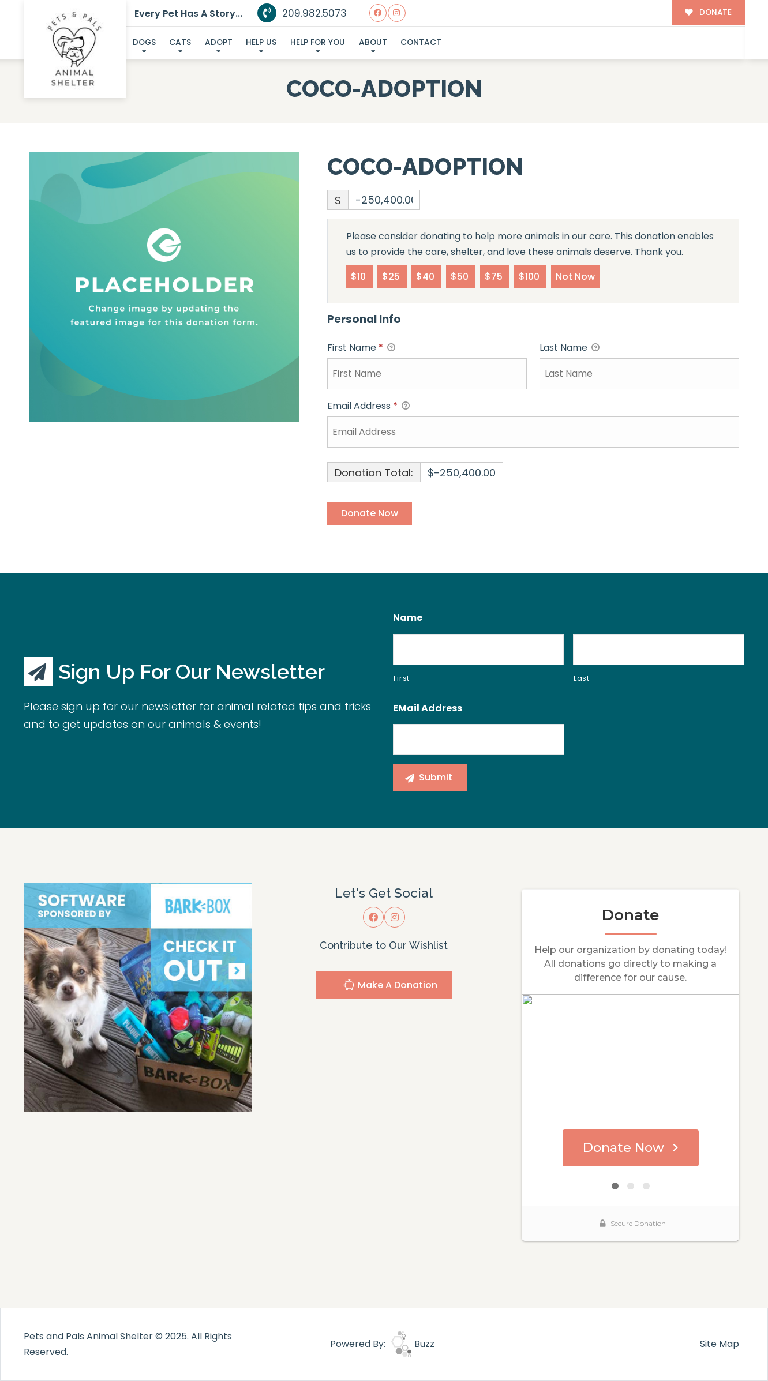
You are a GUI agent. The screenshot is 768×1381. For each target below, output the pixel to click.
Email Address (368, 406)
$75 (495, 276)
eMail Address (427, 709)
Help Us (261, 42)
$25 (392, 276)
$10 (359, 276)
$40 (426, 276)
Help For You (317, 42)
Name (407, 618)
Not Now (575, 276)
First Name (361, 348)
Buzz (412, 1343)
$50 (461, 276)
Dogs (144, 42)
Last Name (570, 348)
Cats (180, 42)
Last (582, 678)
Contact (420, 42)
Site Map (719, 1343)
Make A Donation (390, 986)
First (402, 678)
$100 (530, 276)
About (373, 42)
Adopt (219, 42)
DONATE (708, 12)
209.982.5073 (302, 13)
